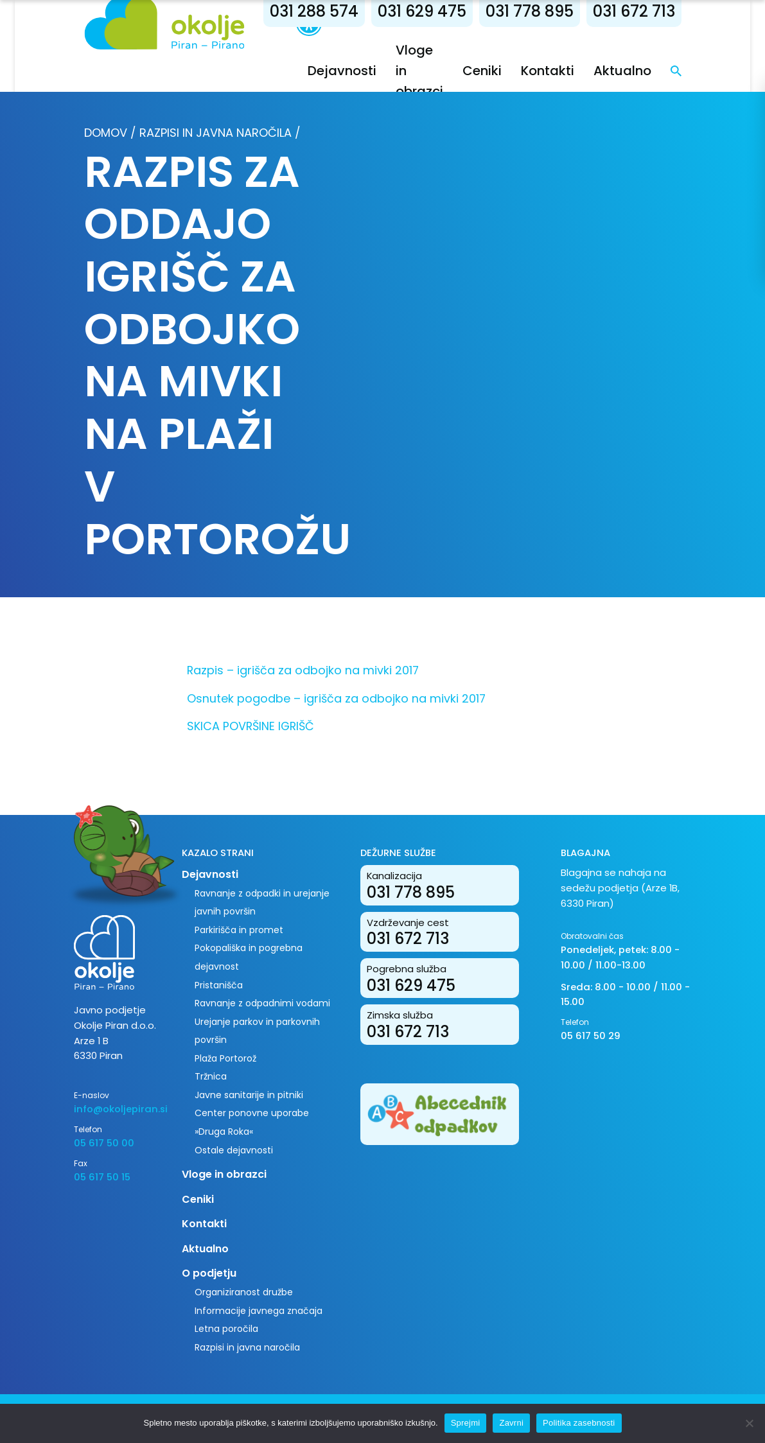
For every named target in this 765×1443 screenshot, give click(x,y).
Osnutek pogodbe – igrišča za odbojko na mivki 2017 (336, 698)
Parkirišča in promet (239, 929)
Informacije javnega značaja (258, 1310)
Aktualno (622, 71)
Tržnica (211, 1076)
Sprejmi (465, 1423)
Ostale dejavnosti (234, 1150)
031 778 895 (530, 11)
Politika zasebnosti (579, 1423)
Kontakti (547, 71)
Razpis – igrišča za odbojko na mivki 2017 (303, 670)
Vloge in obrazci (224, 1174)
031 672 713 (634, 11)
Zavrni (511, 1423)
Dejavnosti (342, 71)
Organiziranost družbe (244, 1292)
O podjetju (209, 1273)
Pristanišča (219, 985)
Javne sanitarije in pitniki (249, 1095)
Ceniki (482, 71)
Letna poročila (226, 1328)
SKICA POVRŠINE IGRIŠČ (250, 726)
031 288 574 (314, 11)
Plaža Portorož (225, 1058)
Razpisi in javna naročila (215, 133)
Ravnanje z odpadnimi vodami (262, 1003)
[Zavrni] (749, 1423)
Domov (105, 133)
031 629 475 (422, 11)
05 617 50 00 (104, 1143)
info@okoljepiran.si (118, 1108)
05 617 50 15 (102, 1177)
